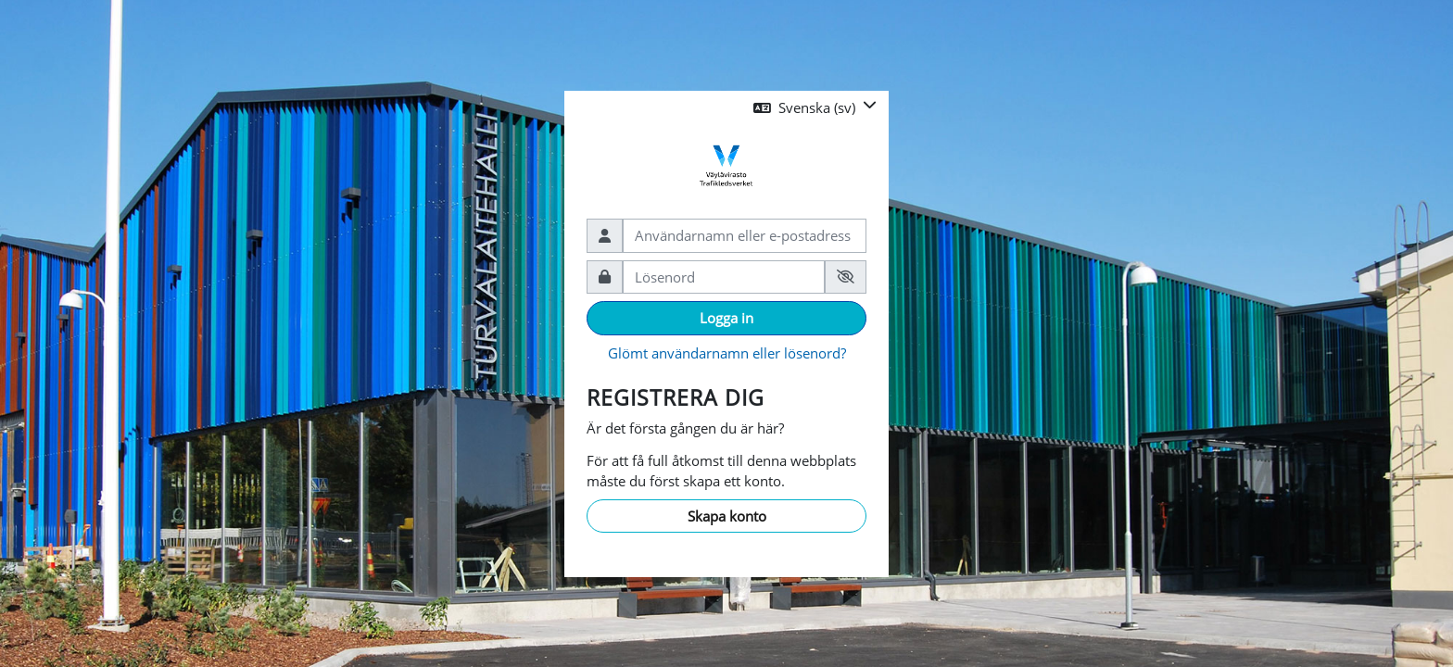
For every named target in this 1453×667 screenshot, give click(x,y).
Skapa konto (727, 516)
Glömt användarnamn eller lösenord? (727, 353)
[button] (815, 108)
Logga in (726, 317)
